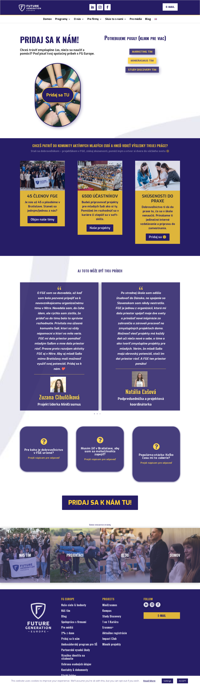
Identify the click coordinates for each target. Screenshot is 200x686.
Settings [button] (167, 680)
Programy (61, 19)
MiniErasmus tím (142, 60)
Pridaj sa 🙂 (157, 237)
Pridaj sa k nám (70, 639)
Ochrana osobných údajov (76, 664)
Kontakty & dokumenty (74, 670)
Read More (149, 680)
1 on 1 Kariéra (110, 622)
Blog (148, 19)
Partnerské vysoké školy (75, 650)
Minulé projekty (111, 644)
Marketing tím (142, 51)
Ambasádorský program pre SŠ (79, 644)
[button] (100, 414)
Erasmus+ (107, 627)
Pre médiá (136, 19)
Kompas (106, 611)
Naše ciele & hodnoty (73, 605)
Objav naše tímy (42, 219)
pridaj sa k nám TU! (100, 502)
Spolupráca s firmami (73, 622)
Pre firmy (93, 19)
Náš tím (65, 611)
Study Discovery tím (142, 69)
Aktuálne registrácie (114, 633)
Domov (47, 19)
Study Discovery (111, 616)
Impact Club (109, 639)
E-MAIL (170, 7)
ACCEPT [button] (182, 680)
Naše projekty (100, 228)
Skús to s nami (114, 19)
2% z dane (67, 633)
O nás (77, 19)
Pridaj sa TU (57, 95)
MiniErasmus (109, 605)
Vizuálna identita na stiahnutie (73, 657)
